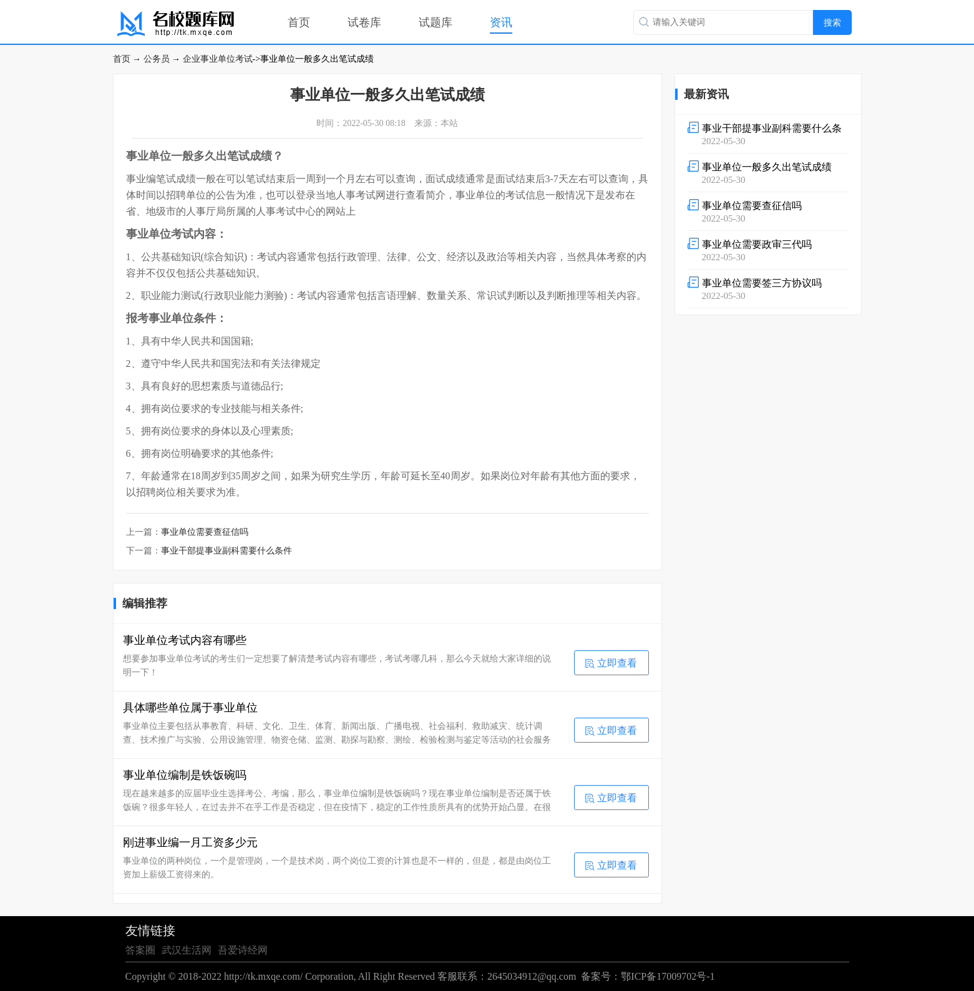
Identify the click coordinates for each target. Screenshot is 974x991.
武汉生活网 (187, 950)
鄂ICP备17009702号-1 (667, 976)
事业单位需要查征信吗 (204, 532)
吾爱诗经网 (243, 950)
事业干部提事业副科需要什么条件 (226, 550)
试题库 (435, 22)
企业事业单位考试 (218, 59)
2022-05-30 (768, 134)
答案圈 (140, 950)
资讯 (501, 22)
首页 (299, 22)
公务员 (157, 59)
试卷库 (364, 22)
